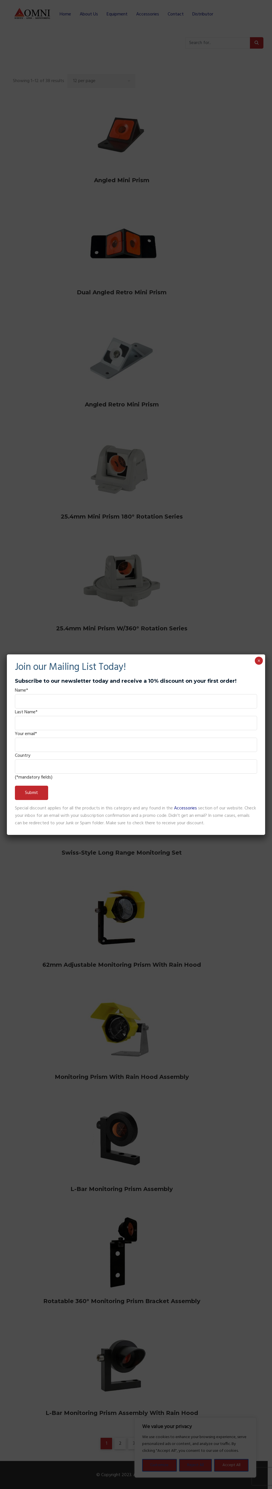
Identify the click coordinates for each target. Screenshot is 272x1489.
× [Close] (259, 661)
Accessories (185, 808)
